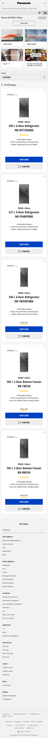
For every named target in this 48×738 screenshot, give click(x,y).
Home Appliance (8, 536)
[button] (45, 90)
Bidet (4, 554)
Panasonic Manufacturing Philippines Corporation (19, 8)
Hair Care (6, 646)
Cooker (5, 572)
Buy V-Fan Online (8, 618)
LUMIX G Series (8, 671)
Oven (4, 569)
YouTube (26, 722)
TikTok (32, 722)
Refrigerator (6, 565)
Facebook (9, 722)
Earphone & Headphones (10, 636)
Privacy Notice (33, 725)
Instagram (17, 722)
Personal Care (7, 642)
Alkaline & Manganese (10, 695)
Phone (5, 681)
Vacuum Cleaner (8, 544)
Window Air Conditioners (10, 597)
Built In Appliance (8, 586)
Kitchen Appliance (8, 561)
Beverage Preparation (9, 576)
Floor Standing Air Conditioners (12, 604)
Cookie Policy (19, 728)
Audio (4, 632)
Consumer (6, 529)
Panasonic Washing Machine (12, 540)
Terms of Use (20, 725)
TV (3, 629)
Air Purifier (6, 607)
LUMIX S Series (8, 667)
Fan (4, 611)
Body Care (6, 657)
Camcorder (6, 674)
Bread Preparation (8, 583)
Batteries (5, 692)
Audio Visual (7, 625)
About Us (30, 728)
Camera (5, 664)
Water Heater (7, 551)
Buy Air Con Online (8, 614)
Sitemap (9, 725)
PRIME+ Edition (7, 716)
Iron (4, 547)
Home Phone (7, 685)
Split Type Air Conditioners (11, 600)
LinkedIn (39, 722)
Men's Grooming (8, 653)
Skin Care (6, 650)
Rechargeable (7, 699)
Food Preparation (8, 579)
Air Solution (6, 593)
